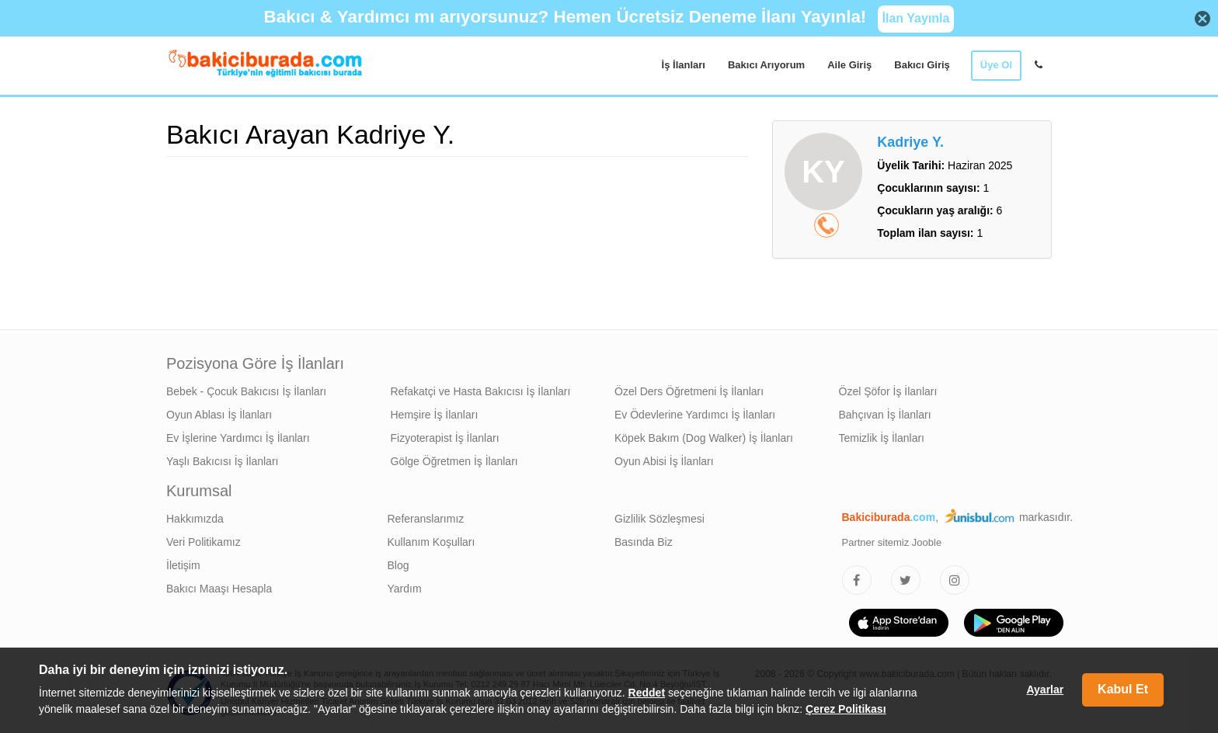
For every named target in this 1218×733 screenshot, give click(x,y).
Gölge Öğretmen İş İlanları (454, 461)
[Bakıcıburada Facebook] (857, 580)
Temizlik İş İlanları (881, 438)
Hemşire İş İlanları (434, 414)
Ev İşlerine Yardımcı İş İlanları (238, 438)
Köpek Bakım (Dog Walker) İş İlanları (703, 438)
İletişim (183, 565)
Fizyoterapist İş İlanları (445, 438)
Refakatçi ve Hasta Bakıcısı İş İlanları (481, 391)
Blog (398, 565)
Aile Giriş (849, 65)
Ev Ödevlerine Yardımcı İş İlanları (694, 414)
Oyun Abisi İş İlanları (664, 461)
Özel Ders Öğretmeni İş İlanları (689, 391)
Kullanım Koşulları (431, 542)
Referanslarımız (426, 518)
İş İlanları (683, 65)
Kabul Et (1123, 689)
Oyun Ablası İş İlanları (219, 414)
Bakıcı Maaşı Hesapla (219, 588)
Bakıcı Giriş (922, 65)
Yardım (405, 588)
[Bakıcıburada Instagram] (954, 580)
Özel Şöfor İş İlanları (888, 391)
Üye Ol (996, 65)
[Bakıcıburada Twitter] (905, 580)
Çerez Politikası (846, 709)
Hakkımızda (195, 518)
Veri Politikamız (203, 542)
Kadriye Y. (910, 142)
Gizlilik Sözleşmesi (659, 518)
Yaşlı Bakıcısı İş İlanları (222, 461)
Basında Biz (643, 542)
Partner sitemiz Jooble (892, 542)
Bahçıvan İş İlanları (885, 414)
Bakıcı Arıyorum (766, 65)
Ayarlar (1044, 689)
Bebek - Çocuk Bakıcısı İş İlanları (246, 391)
